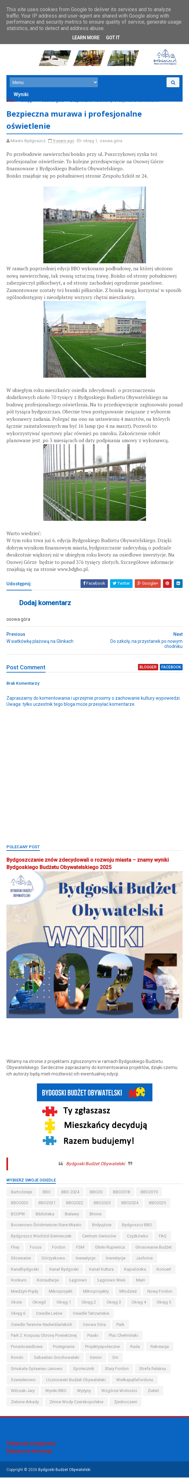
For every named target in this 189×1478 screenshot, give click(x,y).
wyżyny (84, 1391)
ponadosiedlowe (26, 1347)
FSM (80, 1247)
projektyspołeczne (102, 1347)
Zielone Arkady (25, 1402)
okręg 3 (114, 1302)
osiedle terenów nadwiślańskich (41, 1325)
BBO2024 (129, 1203)
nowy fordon (159, 1291)
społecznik (83, 1369)
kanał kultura (101, 1269)
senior (96, 1358)
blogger (148, 668)
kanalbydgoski (25, 1269)
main (140, 1280)
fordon (58, 1247)
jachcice (144, 1258)
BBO (47, 1192)
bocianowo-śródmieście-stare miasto (46, 1225)
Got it (113, 37)
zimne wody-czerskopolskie (76, 1402)
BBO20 (96, 1192)
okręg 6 (18, 1314)
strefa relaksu (152, 1369)
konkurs (18, 1280)
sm (115, 1358)
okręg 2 (89, 1302)
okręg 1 (28, 100)
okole (16, 1302)
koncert (164, 1269)
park (120, 1325)
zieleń (153, 1391)
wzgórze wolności (119, 1391)
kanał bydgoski (64, 1269)
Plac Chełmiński (123, 1336)
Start (10, 100)
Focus (35, 1247)
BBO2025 (157, 1203)
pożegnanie (63, 1347)
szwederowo (23, 1380)
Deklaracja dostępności (31, 1444)
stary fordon (117, 1369)
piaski (92, 1336)
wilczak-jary (23, 1391)
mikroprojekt (61, 1291)
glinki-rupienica (110, 1247)
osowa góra (53, 100)
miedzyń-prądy (24, 1291)
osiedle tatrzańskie (91, 1314)
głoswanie (21, 1258)
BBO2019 (149, 1192)
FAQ (163, 1236)
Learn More (85, 37)
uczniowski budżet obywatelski (76, 1380)
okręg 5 (164, 1302)
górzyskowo (53, 1258)
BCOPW (18, 1214)
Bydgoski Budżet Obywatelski (95, 1164)
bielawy (72, 1214)
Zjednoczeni (125, 1402)
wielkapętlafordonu (134, 1380)
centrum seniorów (99, 1236)
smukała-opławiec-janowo (37, 1369)
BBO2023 (102, 1203)
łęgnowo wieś (111, 1280)
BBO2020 (19, 1203)
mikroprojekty (96, 1291)
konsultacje (48, 1280)
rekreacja (159, 1347)
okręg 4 (139, 1302)
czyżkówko (137, 1236)
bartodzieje (21, 1192)
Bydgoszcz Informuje (29, 1451)
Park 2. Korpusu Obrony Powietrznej (44, 1336)
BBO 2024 (70, 1192)
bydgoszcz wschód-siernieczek (41, 1236)
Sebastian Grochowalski (56, 1358)
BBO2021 (47, 1203)
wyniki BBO (55, 1391)
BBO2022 (74, 1203)
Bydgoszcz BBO (137, 1225)
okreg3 (39, 1302)
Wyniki (21, 95)
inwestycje (115, 1258)
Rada (135, 1347)
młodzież (128, 1291)
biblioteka (45, 1214)
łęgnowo (78, 1280)
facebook (171, 668)
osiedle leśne (49, 1314)
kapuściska (135, 1269)
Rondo (17, 1358)
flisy (15, 1247)
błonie (95, 1214)
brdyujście (101, 1225)
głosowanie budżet (153, 1247)
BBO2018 (121, 1192)
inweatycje (85, 1258)
